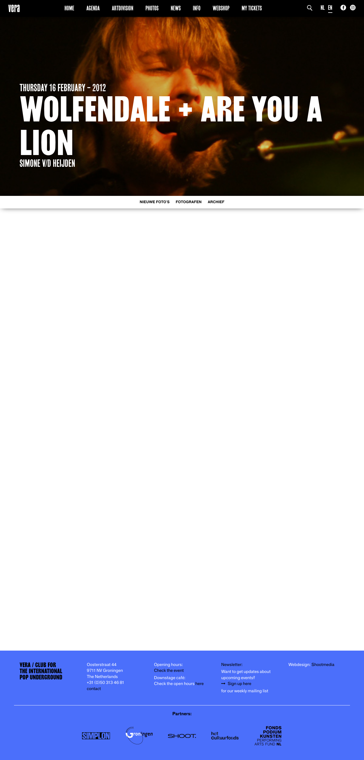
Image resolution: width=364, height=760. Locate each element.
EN (330, 7)
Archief (216, 202)
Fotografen (189, 202)
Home (69, 8)
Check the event (169, 671)
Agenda (93, 8)
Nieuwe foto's (155, 202)
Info (196, 8)
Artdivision (123, 8)
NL (323, 7)
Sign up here (239, 684)
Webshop (221, 8)
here (199, 684)
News (176, 8)
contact (94, 689)
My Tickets (252, 8)
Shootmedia (323, 665)
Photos (151, 8)
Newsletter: (231, 665)
